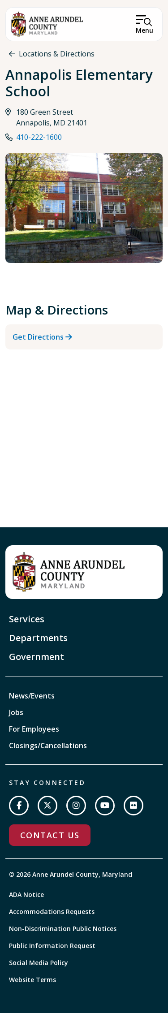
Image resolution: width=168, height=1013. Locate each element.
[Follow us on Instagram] (76, 805)
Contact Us (49, 835)
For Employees (34, 729)
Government (36, 657)
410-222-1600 (39, 137)
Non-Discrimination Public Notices (62, 928)
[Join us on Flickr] (133, 805)
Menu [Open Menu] (144, 30)
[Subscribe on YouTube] (105, 805)
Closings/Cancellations (48, 745)
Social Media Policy (38, 962)
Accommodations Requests (52, 911)
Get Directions (38, 337)
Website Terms (32, 979)
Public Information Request (52, 945)
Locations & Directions (57, 54)
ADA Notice (26, 894)
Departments (38, 638)
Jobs (16, 712)
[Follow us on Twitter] (47, 805)
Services (26, 619)
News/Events (32, 696)
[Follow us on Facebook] (19, 805)
